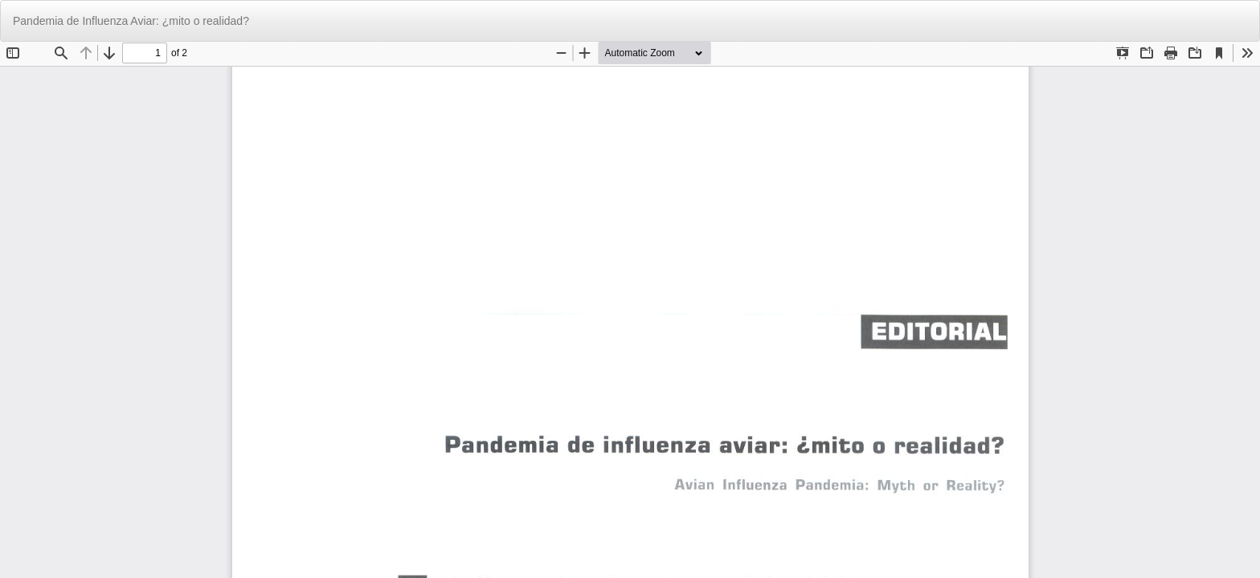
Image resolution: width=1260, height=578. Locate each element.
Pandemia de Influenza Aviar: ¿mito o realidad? (131, 20)
